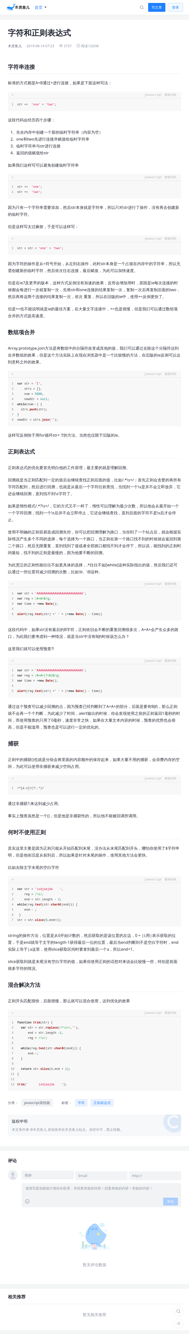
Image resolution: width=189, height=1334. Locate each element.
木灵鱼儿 (15, 45)
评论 (170, 1200)
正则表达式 (102, 1102)
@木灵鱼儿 (38, 1129)
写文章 (157, 7)
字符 (81, 1102)
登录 (175, 7)
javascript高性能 (37, 1102)
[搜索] (178, 1311)
